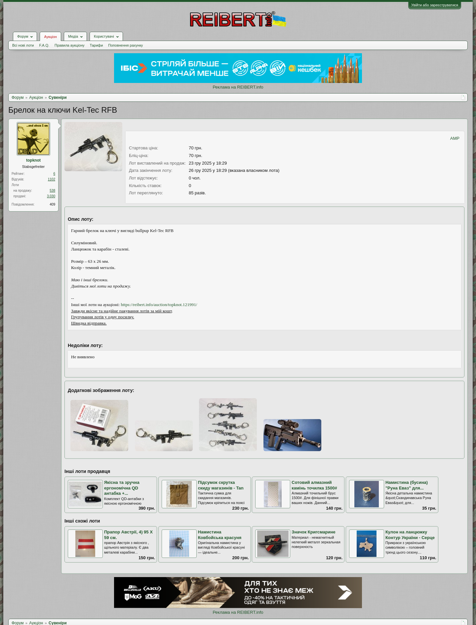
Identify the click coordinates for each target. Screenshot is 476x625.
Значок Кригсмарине (314, 531)
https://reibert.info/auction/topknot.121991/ (159, 304)
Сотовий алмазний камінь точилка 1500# (314, 485)
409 (52, 204)
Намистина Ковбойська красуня (220, 534)
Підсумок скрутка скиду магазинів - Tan (221, 485)
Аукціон (50, 37)
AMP (454, 138)
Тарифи (96, 45)
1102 (51, 179)
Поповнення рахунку (125, 45)
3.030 (51, 196)
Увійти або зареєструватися (434, 5)
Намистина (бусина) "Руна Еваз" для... (406, 485)
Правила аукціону (69, 45)
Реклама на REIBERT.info (238, 87)
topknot (33, 160)
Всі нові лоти (23, 45)
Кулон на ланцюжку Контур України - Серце (410, 534)
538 (52, 190)
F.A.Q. (44, 45)
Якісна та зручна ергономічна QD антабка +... (121, 488)
